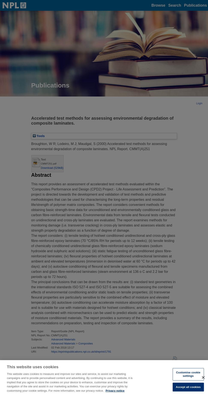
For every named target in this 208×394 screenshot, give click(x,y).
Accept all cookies (188, 388)
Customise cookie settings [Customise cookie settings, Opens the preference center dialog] (188, 376)
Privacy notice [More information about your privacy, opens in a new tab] (115, 392)
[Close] (203, 379)
